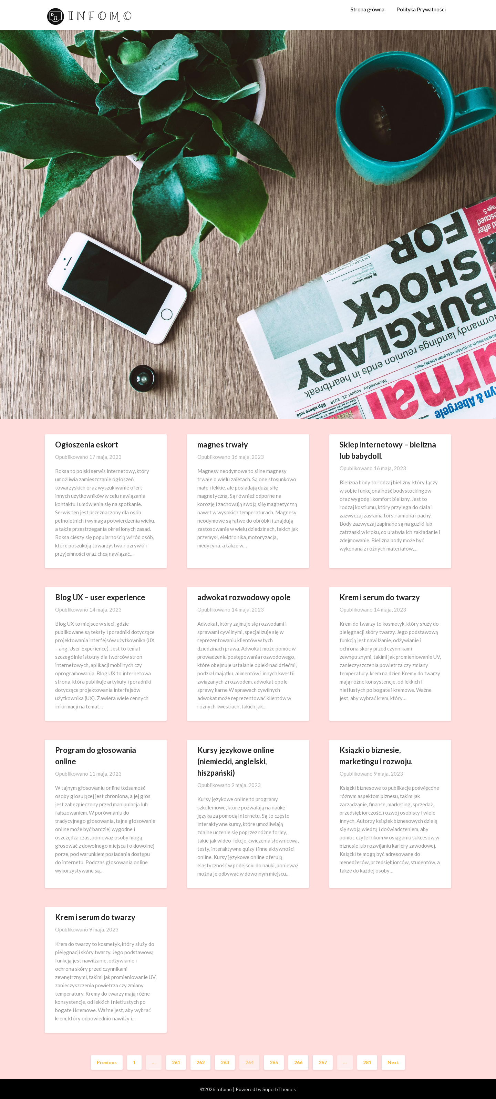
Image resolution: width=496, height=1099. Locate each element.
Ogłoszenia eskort (86, 444)
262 (200, 1062)
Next (393, 1062)
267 (323, 1062)
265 (274, 1062)
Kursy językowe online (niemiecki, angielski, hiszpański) (235, 761)
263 (225, 1062)
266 (298, 1062)
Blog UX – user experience (100, 597)
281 (367, 1062)
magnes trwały (222, 444)
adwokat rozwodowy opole (244, 597)
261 (176, 1062)
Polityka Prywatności (421, 9)
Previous (107, 1062)
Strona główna (367, 9)
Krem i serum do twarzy (380, 597)
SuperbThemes (279, 1089)
